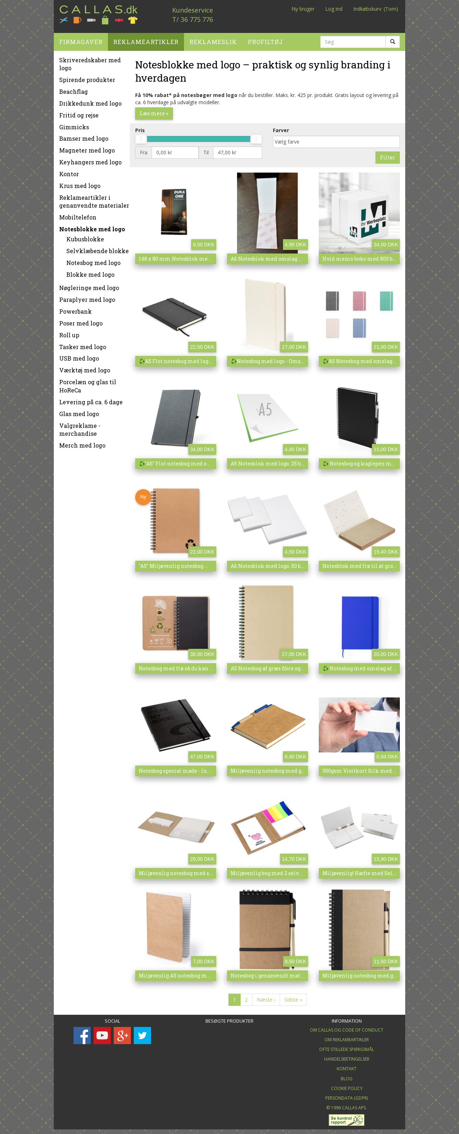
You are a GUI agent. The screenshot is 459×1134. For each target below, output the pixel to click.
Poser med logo (81, 320)
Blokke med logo (90, 271)
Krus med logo (79, 183)
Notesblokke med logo (92, 226)
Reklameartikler (146, 39)
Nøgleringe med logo (89, 285)
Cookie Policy (347, 1085)
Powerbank (75, 309)
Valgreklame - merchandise (79, 427)
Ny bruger (303, 8)
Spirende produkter (87, 77)
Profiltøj (265, 39)
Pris (140, 127)
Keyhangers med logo (90, 159)
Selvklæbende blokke (97, 248)
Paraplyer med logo (87, 297)
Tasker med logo (82, 344)
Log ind (333, 8)
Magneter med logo (87, 147)
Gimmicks (74, 124)
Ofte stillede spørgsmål (346, 1047)
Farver (281, 127)
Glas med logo (79, 411)
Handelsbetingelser (346, 1056)
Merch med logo (82, 443)
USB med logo (79, 355)
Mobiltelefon (77, 214)
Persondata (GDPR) (346, 1095)
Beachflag (73, 89)
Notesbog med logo (93, 260)
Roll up (69, 332)
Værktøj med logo (84, 367)
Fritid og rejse (79, 112)
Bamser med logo (83, 136)
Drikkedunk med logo (90, 100)
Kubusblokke (85, 236)
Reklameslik (213, 39)
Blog (346, 1076)
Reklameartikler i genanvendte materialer (94, 199)
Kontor (69, 171)
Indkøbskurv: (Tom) (375, 8)
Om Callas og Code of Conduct (346, 1027)
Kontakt (346, 1066)
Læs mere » (154, 110)
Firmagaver (81, 39)
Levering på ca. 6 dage (91, 399)
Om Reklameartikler (347, 1037)
